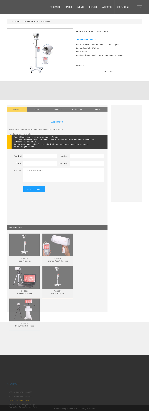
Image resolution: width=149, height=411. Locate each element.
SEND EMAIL (87, 72)
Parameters (57, 112)
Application (17, 112)
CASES (68, 7)
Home (24, 21)
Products (55, 7)
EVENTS (80, 7)
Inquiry (97, 112)
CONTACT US (123, 7)
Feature (37, 112)
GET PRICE (108, 72)
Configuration (77, 112)
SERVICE (93, 7)
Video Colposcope (43, 21)
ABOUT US (107, 7)
